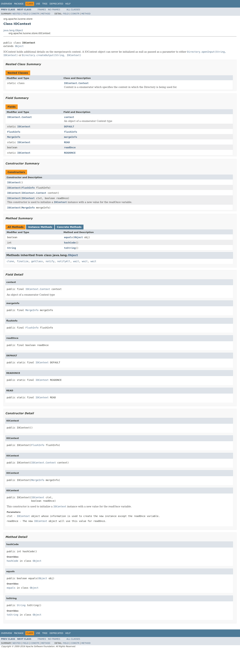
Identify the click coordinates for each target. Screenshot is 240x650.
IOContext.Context (76, 83)
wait (76, 261)
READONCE (70, 152)
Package (18, 4)
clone (10, 261)
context (69, 117)
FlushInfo (13, 131)
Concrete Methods (69, 227)
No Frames (54, 9)
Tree (44, 4)
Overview (6, 4)
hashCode (70, 242)
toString (70, 248)
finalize (22, 261)
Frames (42, 9)
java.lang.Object (13, 30)
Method (45, 14)
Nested (16, 14)
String (11, 248)
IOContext (23, 126)
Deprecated (56, 4)
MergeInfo (13, 137)
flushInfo (70, 131)
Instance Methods (40, 227)
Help (68, 4)
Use (38, 4)
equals (68, 237)
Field (25, 14)
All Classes (73, 9)
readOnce (70, 147)
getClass (37, 261)
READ (67, 142)
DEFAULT (69, 126)
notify (50, 261)
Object (19, 46)
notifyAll (63, 261)
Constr (35, 14)
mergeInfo (70, 137)
